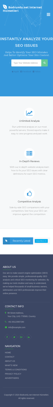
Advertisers (12, 378)
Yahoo (36, 71)
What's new (11, 365)
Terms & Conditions (16, 369)
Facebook (25, 71)
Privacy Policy (13, 374)
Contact (9, 357)
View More (41, 241)
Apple (15, 71)
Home (8, 352)
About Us (10, 361)
